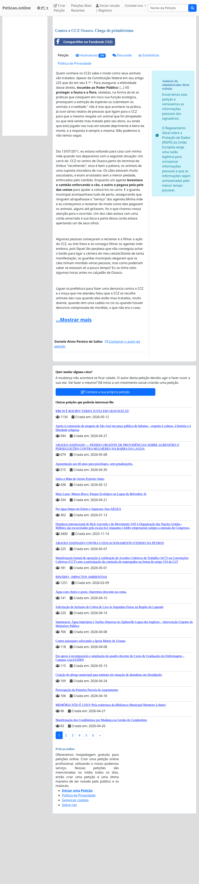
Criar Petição (59, 8)
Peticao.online (16, 8)
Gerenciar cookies (75, 856)
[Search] (168, 8)
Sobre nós (69, 860)
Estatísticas (149, 111)
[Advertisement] (124, 50)
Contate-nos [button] (134, 5)
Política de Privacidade (74, 119)
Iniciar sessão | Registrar (108, 8)
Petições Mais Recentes (81, 8)
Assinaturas (90, 111)
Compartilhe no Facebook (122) (84, 97)
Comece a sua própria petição (105, 448)
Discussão (122, 111)
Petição (63, 111)
